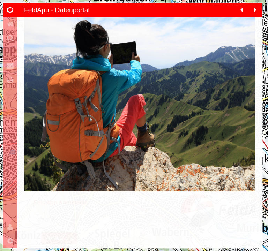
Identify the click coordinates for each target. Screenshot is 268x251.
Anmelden (59, 245)
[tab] (10, 10)
